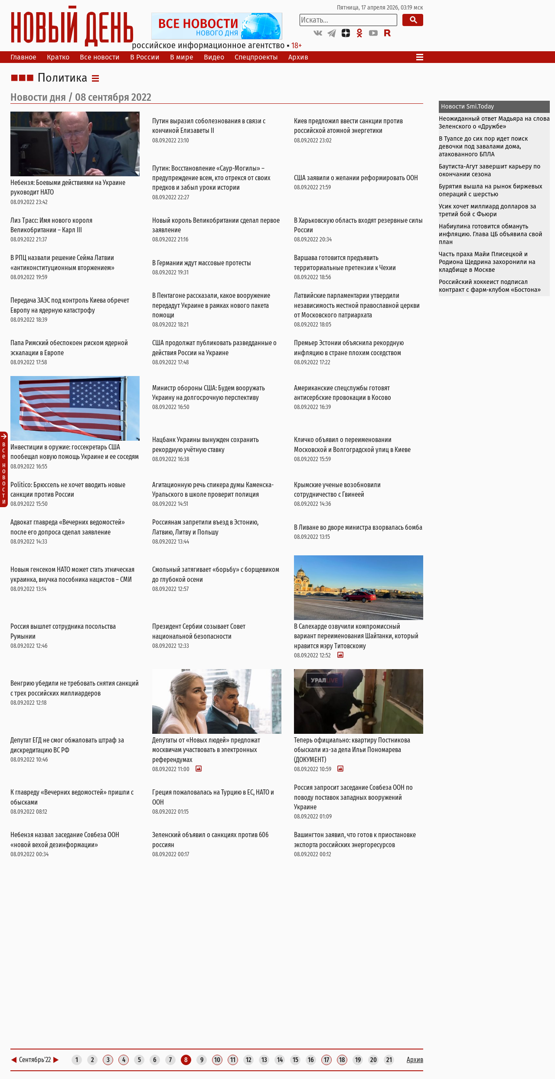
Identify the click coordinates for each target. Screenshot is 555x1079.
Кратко (58, 57)
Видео (214, 57)
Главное (23, 57)
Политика (62, 78)
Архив (298, 57)
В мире (181, 57)
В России (145, 57)
